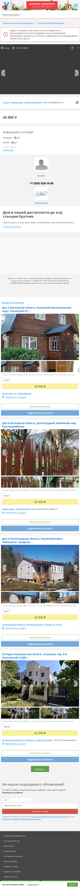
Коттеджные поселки (13, 856)
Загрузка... (40, 769)
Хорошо (72, 884)
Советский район (44, 740)
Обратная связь (11, 876)
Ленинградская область (13, 624)
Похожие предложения (12, 302)
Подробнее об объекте (40, 413)
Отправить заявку (40, 811)
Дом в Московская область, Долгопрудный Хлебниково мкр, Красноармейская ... (39, 424)
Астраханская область (13, 740)
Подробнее (32, 884)
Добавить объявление (42, 5)
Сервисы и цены (11, 866)
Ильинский (7, 393)
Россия (6, 102)
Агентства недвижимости (15, 836)
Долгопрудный (23, 509)
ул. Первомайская (22, 393)
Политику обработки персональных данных (50, 816)
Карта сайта (9, 846)
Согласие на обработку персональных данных (21, 819)
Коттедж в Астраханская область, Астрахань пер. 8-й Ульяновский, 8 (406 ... (34, 655)
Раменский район (33, 102)
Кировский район (35, 624)
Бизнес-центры (10, 861)
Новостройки (10, 851)
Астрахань (30, 740)
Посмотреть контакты (40, 406)
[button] (77, 73)
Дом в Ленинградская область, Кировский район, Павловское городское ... (32, 540)
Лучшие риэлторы (12, 841)
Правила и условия (12, 871)
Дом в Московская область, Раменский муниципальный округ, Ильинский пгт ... (36, 309)
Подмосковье (16, 102)
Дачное (48, 624)
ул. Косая (57, 624)
